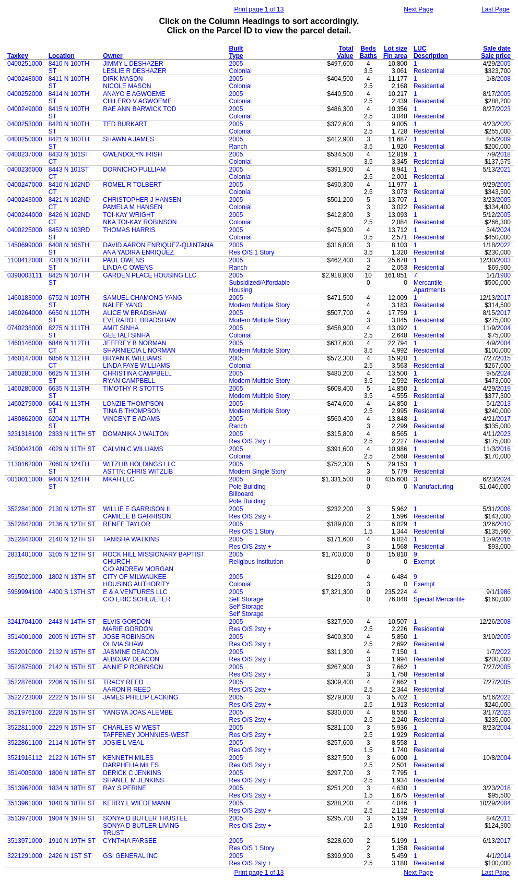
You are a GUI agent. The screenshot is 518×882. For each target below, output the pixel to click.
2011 (504, 818)
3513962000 (24, 788)
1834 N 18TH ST (72, 788)
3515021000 (24, 577)
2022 (504, 245)
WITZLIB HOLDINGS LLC (139, 464)
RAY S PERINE (124, 788)
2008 (504, 78)
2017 (504, 297)
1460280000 (24, 388)
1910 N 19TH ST (72, 840)
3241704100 (24, 621)
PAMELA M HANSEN (132, 207)
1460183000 (24, 297)
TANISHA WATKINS (131, 539)
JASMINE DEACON (131, 652)
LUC (420, 48)
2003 (504, 260)
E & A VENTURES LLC (135, 592)
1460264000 (24, 313)
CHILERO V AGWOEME (137, 101)
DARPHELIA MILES (131, 765)
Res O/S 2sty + (250, 441)
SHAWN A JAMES (128, 139)
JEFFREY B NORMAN (134, 343)
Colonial (240, 71)
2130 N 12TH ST (72, 509)
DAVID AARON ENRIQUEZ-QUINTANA (158, 245)
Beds (368, 48)
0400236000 (24, 169)
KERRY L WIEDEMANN (136, 803)
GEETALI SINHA (126, 335)
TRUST (113, 833)
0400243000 (24, 199)
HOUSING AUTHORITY (136, 584)
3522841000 (24, 509)
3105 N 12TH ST (72, 554)
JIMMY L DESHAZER (133, 63)
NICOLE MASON (127, 86)
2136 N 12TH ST (72, 524)
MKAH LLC (118, 479)
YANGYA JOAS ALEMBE (138, 712)
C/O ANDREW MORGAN (138, 569)
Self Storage (246, 599)
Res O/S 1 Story (252, 252)
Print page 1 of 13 (259, 9)
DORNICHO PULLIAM (134, 169)
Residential (429, 71)
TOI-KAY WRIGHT (129, 215)
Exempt (424, 561)
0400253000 (24, 124)
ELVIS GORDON (126, 621)
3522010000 (24, 652)
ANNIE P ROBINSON (133, 667)
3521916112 (24, 758)
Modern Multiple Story (259, 305)
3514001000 (24, 637)
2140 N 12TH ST (72, 539)
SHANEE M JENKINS (133, 780)
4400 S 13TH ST (72, 592)
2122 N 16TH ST (72, 758)
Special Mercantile (439, 599)
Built (236, 48)
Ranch (238, 146)
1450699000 (24, 245)
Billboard (241, 494)
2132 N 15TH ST (72, 652)
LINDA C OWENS (127, 267)
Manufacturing (433, 486)
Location (62, 55)
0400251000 (24, 63)
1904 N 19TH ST (72, 818)
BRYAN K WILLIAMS (132, 358)
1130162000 (24, 464)
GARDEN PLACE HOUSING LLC (149, 275)
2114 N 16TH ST (72, 742)
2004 (504, 328)
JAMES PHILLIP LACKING (140, 697)
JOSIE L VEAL (123, 742)
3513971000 (24, 840)
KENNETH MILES (128, 758)
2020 (504, 124)
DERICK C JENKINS (132, 773)
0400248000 (24, 78)
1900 (504, 275)
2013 (504, 403)
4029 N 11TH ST (72, 449)
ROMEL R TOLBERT (132, 184)
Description (431, 55)
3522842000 (24, 524)
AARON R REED (126, 689)
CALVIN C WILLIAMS (133, 449)
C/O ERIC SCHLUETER (136, 599)
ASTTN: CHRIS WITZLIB (138, 471)
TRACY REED (123, 682)
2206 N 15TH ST (72, 682)
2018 (504, 154)
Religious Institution (256, 561)
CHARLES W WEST (131, 727)
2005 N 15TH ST (72, 637)
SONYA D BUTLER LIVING (141, 825)
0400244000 (24, 215)
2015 (504, 358)
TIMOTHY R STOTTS (133, 388)
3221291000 (24, 856)
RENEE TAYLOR (126, 524)
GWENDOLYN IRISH (132, 154)
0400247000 (24, 184)
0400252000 (24, 94)
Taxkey (17, 55)
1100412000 (24, 260)
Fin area (395, 55)
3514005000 (24, 773)
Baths (368, 55)
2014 (504, 856)
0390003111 (24, 275)
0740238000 (24, 328)
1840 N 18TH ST (72, 803)
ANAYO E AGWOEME (134, 94)
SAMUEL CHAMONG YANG (142, 297)
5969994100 (24, 592)
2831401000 (24, 554)
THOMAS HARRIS (129, 230)
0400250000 (24, 139)
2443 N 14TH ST (72, 621)
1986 (504, 592)
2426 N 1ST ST (70, 856)
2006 (504, 509)
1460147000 (24, 358)
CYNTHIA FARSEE (130, 840)
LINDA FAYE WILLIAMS (136, 365)
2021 (504, 169)
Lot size (395, 48)
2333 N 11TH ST (72, 434)
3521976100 (24, 712)
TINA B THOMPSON (131, 411)
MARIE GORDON (127, 629)
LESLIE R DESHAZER (134, 71)
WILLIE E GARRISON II (136, 509)
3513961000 (24, 803)
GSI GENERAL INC (130, 856)
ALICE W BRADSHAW (135, 313)
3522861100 (24, 742)
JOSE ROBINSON (129, 637)
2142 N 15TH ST (72, 667)
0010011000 (24, 479)
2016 (504, 449)
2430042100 (24, 449)
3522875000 (24, 667)
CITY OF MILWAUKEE (134, 577)
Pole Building (247, 486)
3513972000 (24, 818)
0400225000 (24, 230)
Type (236, 55)
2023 (504, 109)
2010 (504, 524)
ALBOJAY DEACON (131, 659)
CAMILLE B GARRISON (137, 516)
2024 (504, 230)
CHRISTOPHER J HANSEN (142, 199)
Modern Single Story (257, 471)
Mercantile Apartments (429, 286)
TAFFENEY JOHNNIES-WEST (146, 735)
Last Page (495, 9)
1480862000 (24, 418)
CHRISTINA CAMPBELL (137, 373)
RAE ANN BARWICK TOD (139, 109)
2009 (504, 139)
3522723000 (24, 697)
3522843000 (24, 539)
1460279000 (24, 403)
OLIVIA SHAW (123, 644)
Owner (112, 55)
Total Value (345, 52)
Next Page (418, 9)
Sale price (496, 55)
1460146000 (24, 343)
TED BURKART (125, 124)
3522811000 (24, 727)
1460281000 (24, 373)
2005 (236, 63)
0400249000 (24, 109)
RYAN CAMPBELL (129, 380)
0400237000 (24, 154)
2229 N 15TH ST (72, 727)
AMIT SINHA (120, 328)
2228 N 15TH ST (72, 712)
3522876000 (24, 682)
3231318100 (24, 434)
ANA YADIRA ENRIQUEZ (138, 252)
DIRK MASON (123, 78)
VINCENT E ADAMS (131, 418)
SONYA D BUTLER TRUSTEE (145, 818)
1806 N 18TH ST (72, 773)
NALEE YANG (123, 305)
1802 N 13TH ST (72, 577)
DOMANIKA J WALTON (136, 434)
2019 (504, 388)
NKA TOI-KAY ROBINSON (139, 222)
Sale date (497, 48)
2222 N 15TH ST (72, 697)
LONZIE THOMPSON (133, 403)
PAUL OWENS (123, 260)
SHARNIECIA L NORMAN (139, 350)
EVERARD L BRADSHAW (139, 320)
